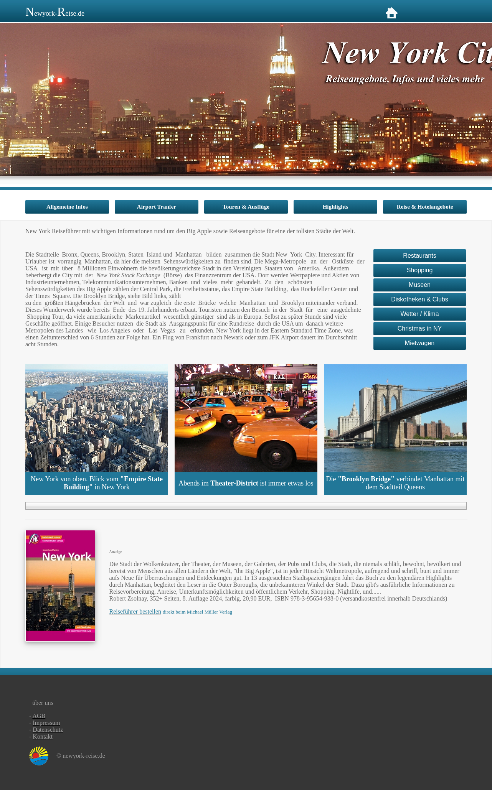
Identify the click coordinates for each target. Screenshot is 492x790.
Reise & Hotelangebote (425, 207)
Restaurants (419, 255)
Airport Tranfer (156, 207)
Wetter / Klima (419, 314)
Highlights (335, 207)
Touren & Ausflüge (246, 207)
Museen (420, 284)
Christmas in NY (420, 328)
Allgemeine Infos (67, 207)
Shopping (420, 270)
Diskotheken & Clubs (419, 299)
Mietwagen (419, 343)
